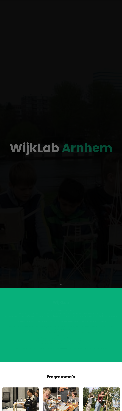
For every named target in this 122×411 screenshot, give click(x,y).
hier (85, 349)
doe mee (63, 349)
